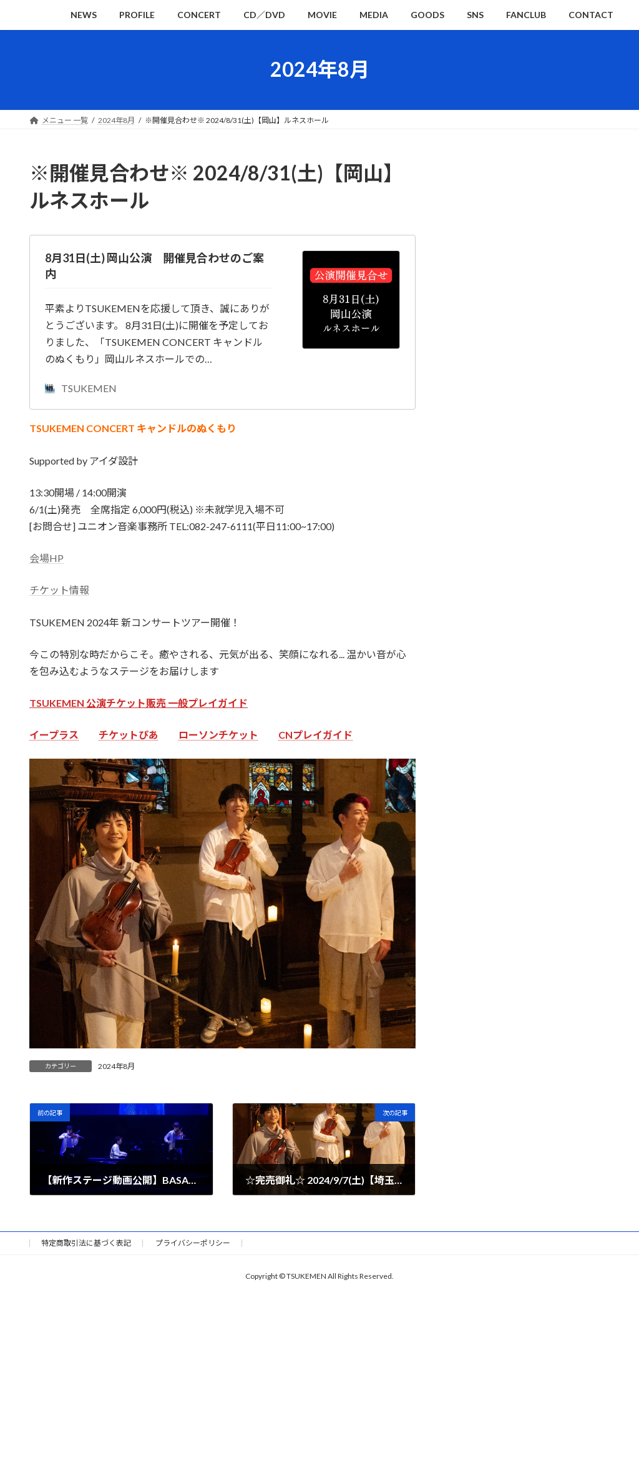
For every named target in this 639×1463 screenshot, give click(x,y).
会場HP (46, 558)
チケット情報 (59, 590)
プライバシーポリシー (192, 1243)
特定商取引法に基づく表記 (86, 1243)
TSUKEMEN (81, 388)
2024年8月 (116, 1066)
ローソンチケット (218, 735)
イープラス (54, 735)
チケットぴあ (129, 735)
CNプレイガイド (315, 735)
